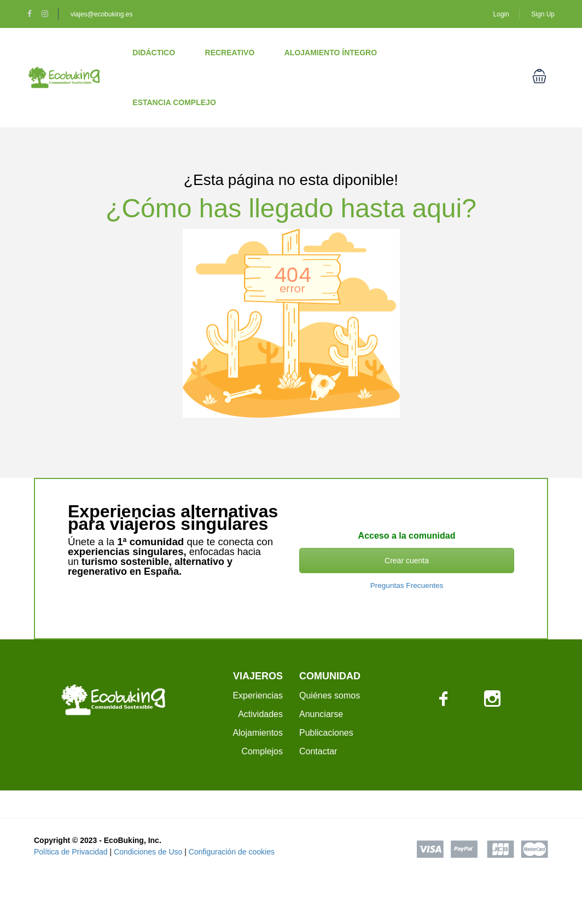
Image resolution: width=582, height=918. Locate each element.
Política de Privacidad (71, 851)
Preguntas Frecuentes (407, 585)
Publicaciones (326, 732)
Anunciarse (321, 714)
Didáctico (153, 52)
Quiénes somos (329, 695)
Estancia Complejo (174, 102)
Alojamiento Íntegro (330, 52)
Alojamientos (257, 732)
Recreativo (230, 52)
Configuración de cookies (232, 851)
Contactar (318, 751)
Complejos (262, 751)
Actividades (260, 714)
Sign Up (543, 14)
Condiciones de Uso (148, 851)
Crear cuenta (407, 560)
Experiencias (257, 695)
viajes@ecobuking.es (102, 14)
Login (501, 14)
